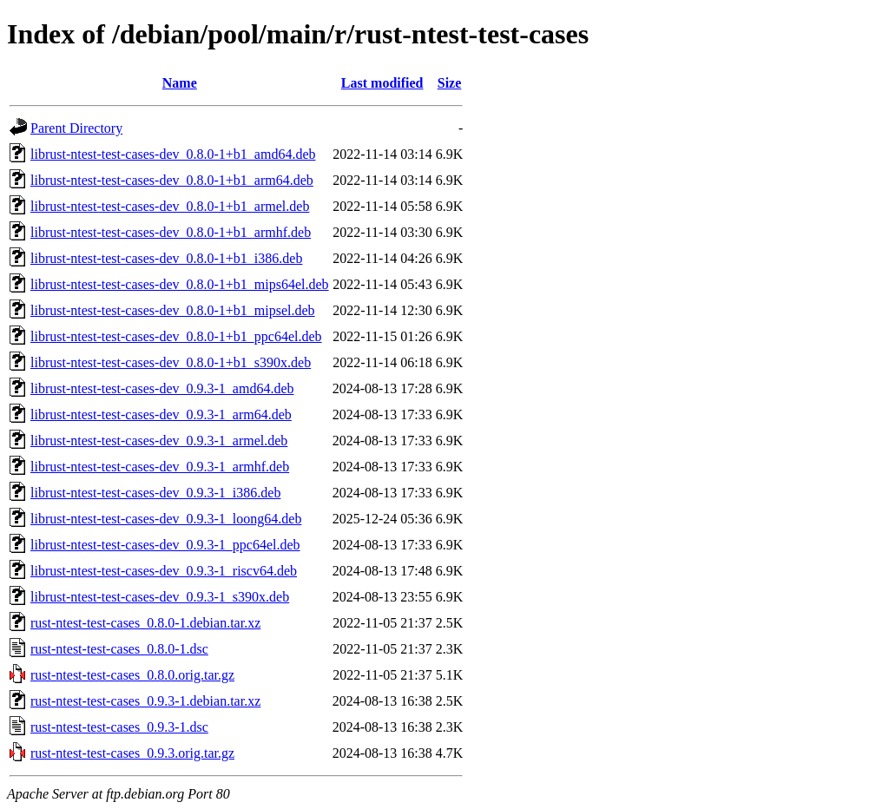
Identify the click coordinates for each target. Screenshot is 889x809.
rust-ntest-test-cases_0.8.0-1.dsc (119, 648)
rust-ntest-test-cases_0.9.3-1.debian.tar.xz (145, 701)
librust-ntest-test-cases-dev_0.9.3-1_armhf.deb (159, 466)
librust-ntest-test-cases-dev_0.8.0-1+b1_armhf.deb (170, 232)
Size (450, 83)
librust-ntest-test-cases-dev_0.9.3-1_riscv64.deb (163, 570)
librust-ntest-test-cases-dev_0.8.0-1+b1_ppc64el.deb (176, 336)
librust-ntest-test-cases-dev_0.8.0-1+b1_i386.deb (166, 258)
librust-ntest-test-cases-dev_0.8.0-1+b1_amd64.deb (173, 154)
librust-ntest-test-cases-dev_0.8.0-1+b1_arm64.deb (171, 180)
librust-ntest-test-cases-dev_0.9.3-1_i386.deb (155, 492)
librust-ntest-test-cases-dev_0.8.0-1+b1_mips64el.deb (179, 284)
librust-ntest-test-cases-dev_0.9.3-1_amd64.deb (161, 388)
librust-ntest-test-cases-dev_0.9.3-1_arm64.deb (161, 414)
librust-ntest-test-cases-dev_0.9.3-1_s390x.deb (159, 596)
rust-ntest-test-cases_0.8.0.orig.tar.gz (132, 675)
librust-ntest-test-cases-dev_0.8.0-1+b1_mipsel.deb (172, 310)
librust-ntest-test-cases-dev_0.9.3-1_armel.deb (158, 440)
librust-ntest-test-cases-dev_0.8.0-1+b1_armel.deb (169, 206)
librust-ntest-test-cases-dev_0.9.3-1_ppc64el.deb (165, 544)
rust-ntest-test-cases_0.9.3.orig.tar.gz (132, 753)
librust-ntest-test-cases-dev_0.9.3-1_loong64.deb (165, 518)
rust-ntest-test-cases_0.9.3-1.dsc (119, 727)
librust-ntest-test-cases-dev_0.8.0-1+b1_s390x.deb (170, 362)
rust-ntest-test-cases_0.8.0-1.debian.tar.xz (145, 622)
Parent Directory (76, 128)
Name (179, 83)
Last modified (382, 83)
